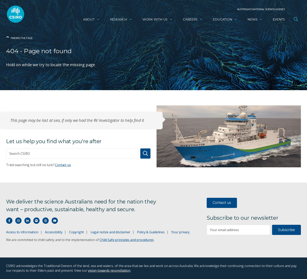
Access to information (22, 232)
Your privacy (180, 232)
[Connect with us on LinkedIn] (27, 220)
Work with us (158, 19)
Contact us (63, 165)
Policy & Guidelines (151, 232)
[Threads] (45, 220)
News (255, 19)
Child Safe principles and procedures (126, 240)
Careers (193, 19)
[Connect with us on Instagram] (18, 220)
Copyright (76, 232)
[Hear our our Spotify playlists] (36, 220)
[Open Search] (296, 19)
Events (279, 19)
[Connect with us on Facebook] (9, 220)
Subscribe (286, 230)
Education (225, 19)
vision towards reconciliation (109, 270)
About (91, 19)
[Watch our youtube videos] (55, 220)
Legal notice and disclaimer (110, 232)
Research (121, 19)
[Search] (145, 153)
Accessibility (53, 232)
